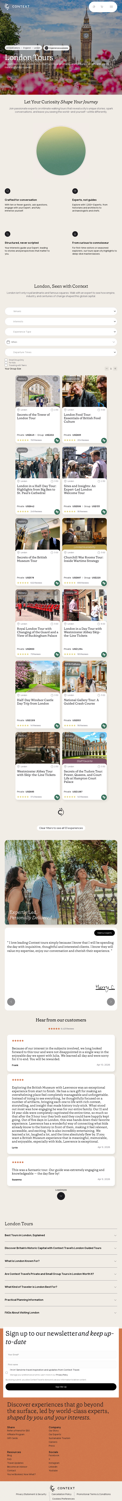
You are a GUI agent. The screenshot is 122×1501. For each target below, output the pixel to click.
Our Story (53, 1430)
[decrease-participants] (107, 369)
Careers (53, 1441)
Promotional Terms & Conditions (94, 1494)
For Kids (12, 362)
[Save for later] (55, 379)
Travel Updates (15, 1462)
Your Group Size (13, 368)
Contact (11, 1470)
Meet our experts (104, 933)
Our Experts (55, 1434)
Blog (9, 1455)
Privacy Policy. (62, 1375)
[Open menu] (111, 6)
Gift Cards (12, 1438)
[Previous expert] (11, 1002)
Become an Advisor (17, 1466)
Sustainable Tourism (59, 1438)
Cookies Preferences (63, 1498)
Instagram (54, 1462)
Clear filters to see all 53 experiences (61, 828)
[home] (19, 9)
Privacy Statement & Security (31, 1494)
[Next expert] (111, 1002)
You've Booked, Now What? (21, 1474)
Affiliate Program (15, 1434)
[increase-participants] (115, 369)
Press (52, 1445)
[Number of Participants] (111, 368)
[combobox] (61, 311)
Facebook (54, 1455)
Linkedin (53, 1466)
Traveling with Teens (18, 365)
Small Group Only (16, 360)
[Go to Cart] (102, 7)
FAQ (9, 1459)
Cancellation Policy (61, 1494)
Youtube (53, 1470)
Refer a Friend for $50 (18, 1430)
